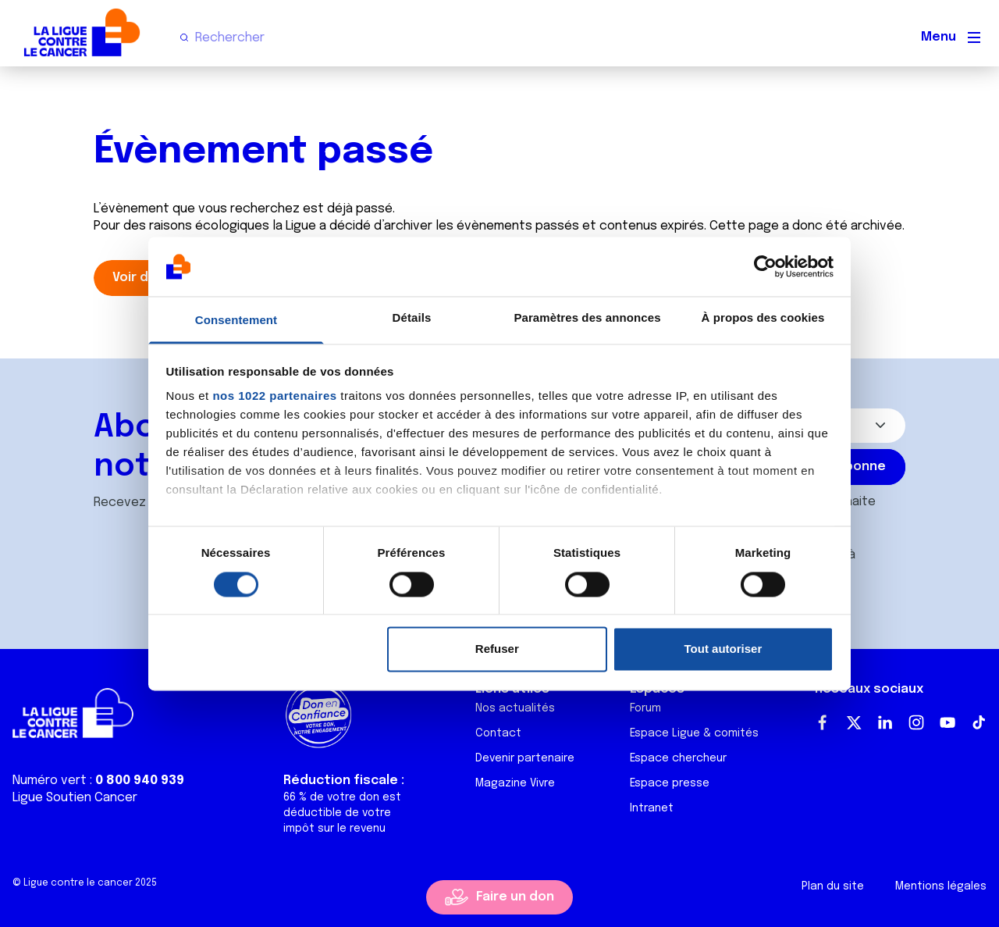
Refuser (497, 649)
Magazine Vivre (515, 783)
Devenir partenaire (524, 758)
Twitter (854, 722)
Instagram (916, 722)
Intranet (652, 808)
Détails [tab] (412, 318)
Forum (645, 708)
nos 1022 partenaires (274, 396)
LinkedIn (885, 722)
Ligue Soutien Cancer (74, 797)
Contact (498, 733)
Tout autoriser (723, 649)
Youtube (947, 722)
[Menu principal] (974, 37)
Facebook (822, 722)
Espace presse (669, 783)
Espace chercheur (678, 758)
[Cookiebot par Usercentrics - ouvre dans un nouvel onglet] (765, 266)
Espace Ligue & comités (694, 733)
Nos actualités (515, 708)
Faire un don (515, 897)
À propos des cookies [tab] (763, 318)
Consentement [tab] (236, 320)
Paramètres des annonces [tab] (587, 318)
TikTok (979, 722)
